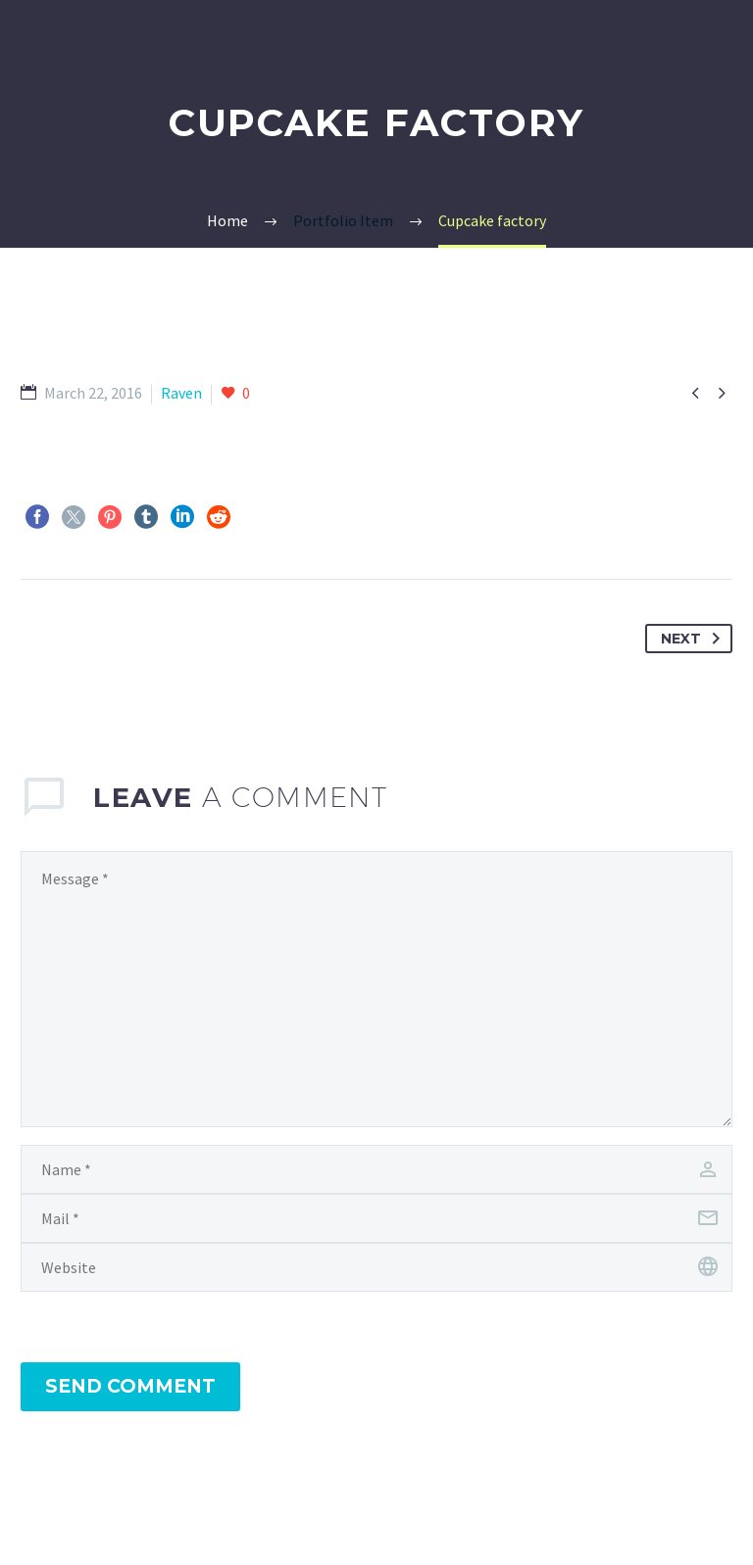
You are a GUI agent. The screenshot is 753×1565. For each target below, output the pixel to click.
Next (694, 638)
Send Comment (130, 1386)
